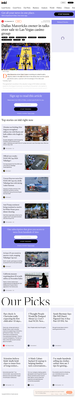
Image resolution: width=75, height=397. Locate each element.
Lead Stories (5, 8)
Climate (67, 8)
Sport (18, 21)
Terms (52, 394)
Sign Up (70, 2)
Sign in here (31, 113)
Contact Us (71, 394)
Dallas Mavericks (32, 37)
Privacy (56, 394)
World (52, 8)
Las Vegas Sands (42, 37)
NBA (23, 39)
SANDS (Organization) (6, 39)
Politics (59, 8)
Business (36, 8)
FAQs (61, 394)
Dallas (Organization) (21, 37)
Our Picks (27, 8)
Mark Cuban (4, 37)
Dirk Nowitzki (17, 39)
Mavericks (12, 37)
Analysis (44, 8)
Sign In (63, 2)
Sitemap (65, 394)
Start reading (63, 14)
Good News (17, 8)
